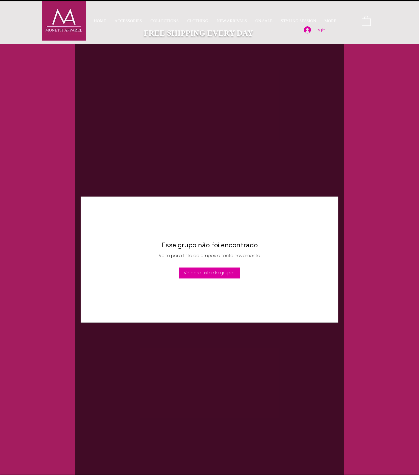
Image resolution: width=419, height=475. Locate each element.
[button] (164, 21)
